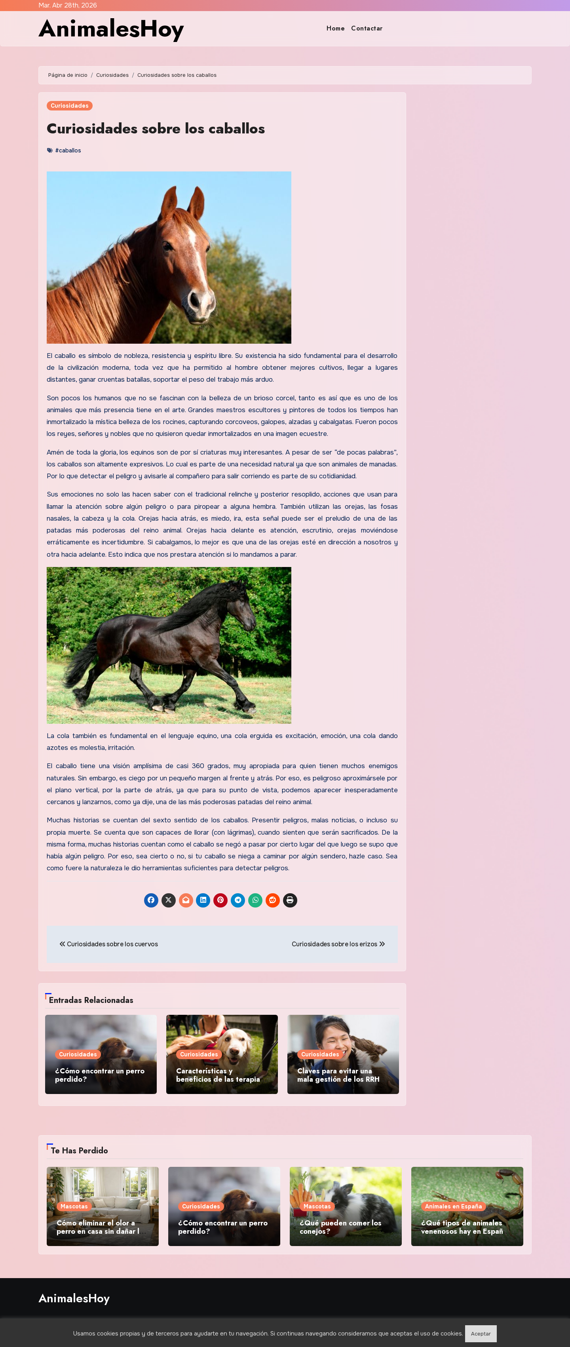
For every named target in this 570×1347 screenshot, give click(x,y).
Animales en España (453, 1204)
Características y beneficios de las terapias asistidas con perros (220, 1079)
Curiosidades (70, 105)
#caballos (68, 150)
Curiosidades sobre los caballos (161, 128)
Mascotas (74, 1204)
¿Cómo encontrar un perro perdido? (99, 1075)
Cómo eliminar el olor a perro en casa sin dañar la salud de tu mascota (100, 1229)
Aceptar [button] (481, 1333)
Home (336, 28)
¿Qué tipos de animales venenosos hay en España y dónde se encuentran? (467, 1229)
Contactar (367, 28)
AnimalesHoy (111, 28)
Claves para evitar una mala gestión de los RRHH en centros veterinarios (341, 1079)
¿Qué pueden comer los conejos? (341, 1225)
